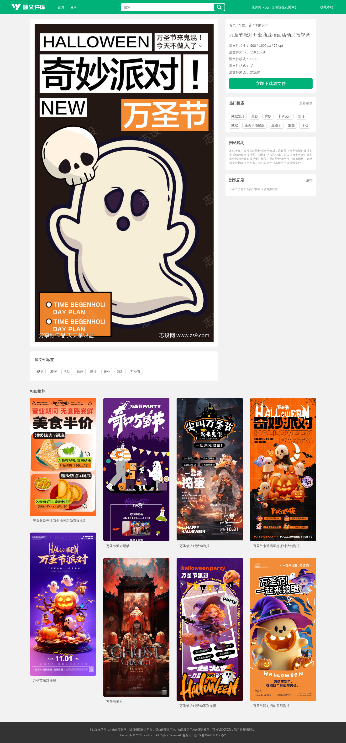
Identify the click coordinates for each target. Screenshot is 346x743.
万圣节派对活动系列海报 (197, 706)
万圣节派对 (114, 702)
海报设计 (261, 25)
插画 (80, 371)
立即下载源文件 (271, 83)
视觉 (40, 371)
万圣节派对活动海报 (194, 546)
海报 (53, 371)
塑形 (301, 116)
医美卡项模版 (255, 125)
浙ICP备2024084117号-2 (210, 735)
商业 (93, 371)
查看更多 (306, 103)
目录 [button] (73, 7)
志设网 (255, 72)
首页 (61, 7)
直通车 (276, 125)
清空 (309, 180)
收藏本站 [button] (326, 7)
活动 (304, 125)
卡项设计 (284, 116)
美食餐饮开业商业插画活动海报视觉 (59, 521)
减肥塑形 (238, 116)
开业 (107, 371)
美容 (254, 116)
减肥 (234, 125)
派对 (120, 371)
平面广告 (245, 25)
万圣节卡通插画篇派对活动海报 (276, 546)
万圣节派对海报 (44, 680)
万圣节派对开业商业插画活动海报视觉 (253, 189)
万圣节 (135, 371)
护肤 (268, 116)
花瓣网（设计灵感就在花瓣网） (274, 7)
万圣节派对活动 (118, 546)
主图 (291, 125)
